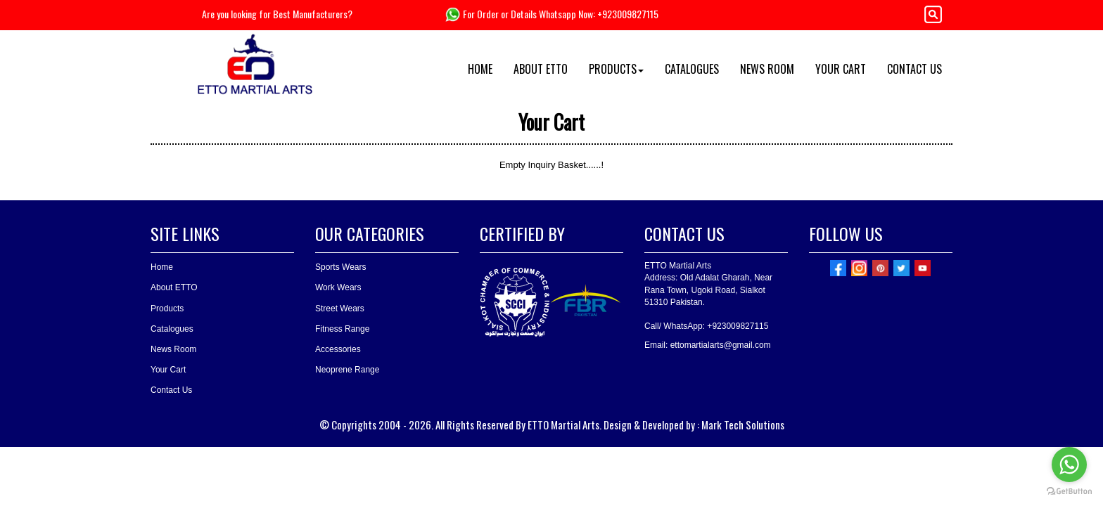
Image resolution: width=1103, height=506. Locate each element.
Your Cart (168, 370)
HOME (480, 68)
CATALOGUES (692, 68)
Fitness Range (342, 329)
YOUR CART (840, 68)
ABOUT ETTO (541, 68)
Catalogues (172, 329)
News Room (173, 349)
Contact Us (171, 390)
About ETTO (174, 287)
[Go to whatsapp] (1069, 464)
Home (162, 267)
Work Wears (338, 287)
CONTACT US (914, 68)
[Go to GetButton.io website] (1069, 491)
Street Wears (339, 308)
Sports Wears (340, 267)
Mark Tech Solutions (742, 424)
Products (167, 308)
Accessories (338, 349)
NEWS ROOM (767, 68)
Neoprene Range (347, 370)
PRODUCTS (616, 68)
